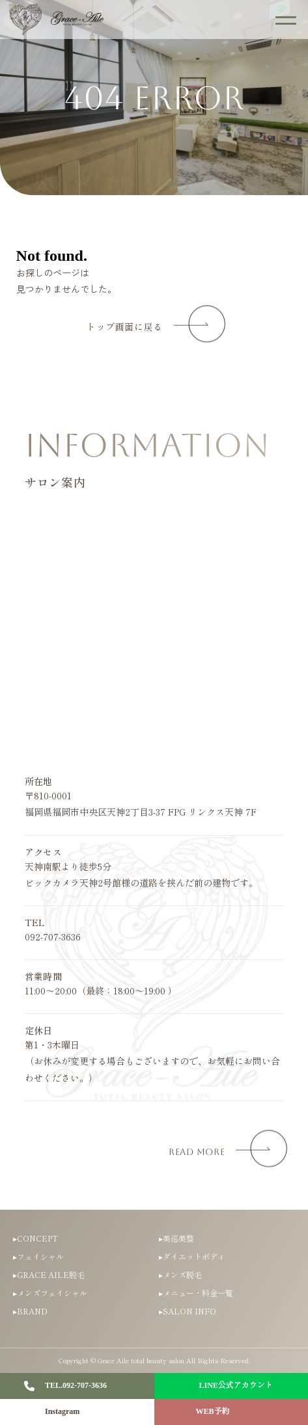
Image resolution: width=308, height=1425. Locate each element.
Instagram (62, 1411)
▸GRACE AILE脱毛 (49, 1274)
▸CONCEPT (35, 1238)
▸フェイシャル (38, 1256)
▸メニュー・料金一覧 (196, 1292)
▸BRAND (30, 1310)
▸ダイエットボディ (192, 1256)
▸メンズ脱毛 (180, 1274)
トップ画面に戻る (124, 327)
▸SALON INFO (187, 1310)
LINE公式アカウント (236, 1385)
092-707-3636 (53, 936)
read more (197, 1152)
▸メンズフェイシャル (50, 1292)
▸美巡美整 (176, 1238)
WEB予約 (213, 1411)
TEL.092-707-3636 (76, 1385)
